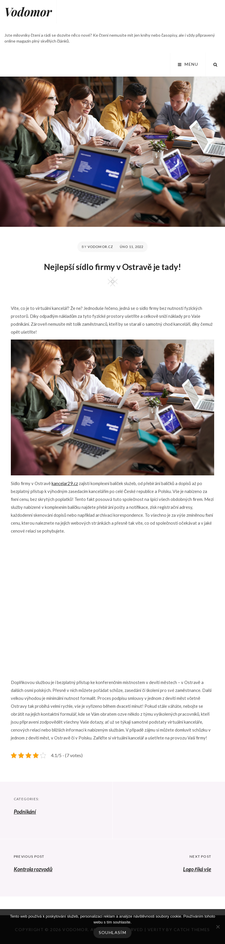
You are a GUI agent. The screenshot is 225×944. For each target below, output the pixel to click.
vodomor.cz (100, 247)
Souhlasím (113, 932)
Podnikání (25, 811)
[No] (218, 927)
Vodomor (28, 11)
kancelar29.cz (65, 483)
